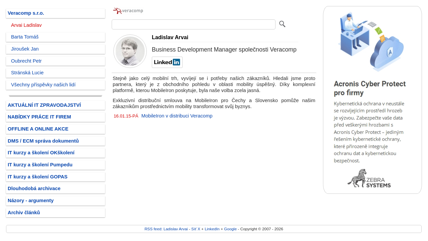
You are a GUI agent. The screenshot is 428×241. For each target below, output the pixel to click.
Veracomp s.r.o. (26, 13)
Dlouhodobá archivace (34, 188)
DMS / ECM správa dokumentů (43, 141)
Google (230, 229)
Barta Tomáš (24, 36)
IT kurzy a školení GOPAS (38, 176)
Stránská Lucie (27, 72)
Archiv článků (24, 212)
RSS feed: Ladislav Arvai (166, 229)
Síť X (195, 229)
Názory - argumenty (31, 200)
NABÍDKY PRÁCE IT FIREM (39, 116)
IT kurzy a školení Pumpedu (40, 164)
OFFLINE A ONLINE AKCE (38, 129)
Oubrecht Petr (26, 61)
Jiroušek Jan (25, 49)
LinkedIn (212, 229)
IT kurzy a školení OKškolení (41, 152)
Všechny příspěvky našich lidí (43, 84)
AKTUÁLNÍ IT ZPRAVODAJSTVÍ (44, 105)
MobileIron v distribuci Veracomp (177, 115)
